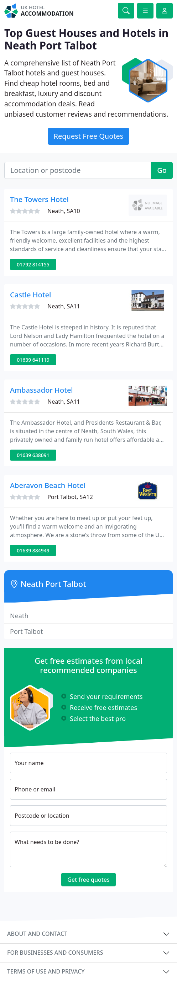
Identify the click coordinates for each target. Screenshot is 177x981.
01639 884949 (33, 550)
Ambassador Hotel (41, 390)
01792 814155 (33, 264)
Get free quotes (88, 880)
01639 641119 (33, 359)
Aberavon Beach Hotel (47, 485)
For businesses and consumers (55, 952)
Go (162, 170)
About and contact (37, 934)
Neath (19, 615)
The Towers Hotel (39, 199)
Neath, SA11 (63, 306)
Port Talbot (26, 631)
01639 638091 (33, 455)
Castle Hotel (30, 294)
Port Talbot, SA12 (70, 497)
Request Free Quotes (89, 136)
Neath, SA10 (63, 211)
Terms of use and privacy (46, 971)
